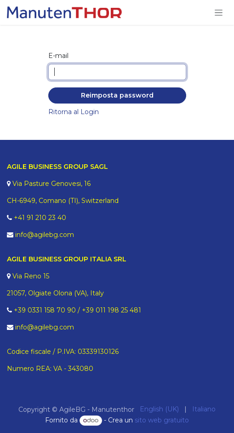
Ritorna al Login (73, 112)
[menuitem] (159, 409)
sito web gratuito (162, 420)
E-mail (58, 56)
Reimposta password (117, 95)
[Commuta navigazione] (218, 12)
